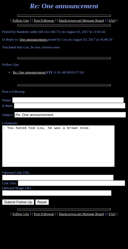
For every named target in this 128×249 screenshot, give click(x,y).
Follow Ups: (11, 65)
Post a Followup (13, 92)
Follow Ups (21, 20)
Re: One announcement (29, 72)
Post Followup (44, 20)
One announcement (33, 39)
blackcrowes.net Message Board (81, 20)
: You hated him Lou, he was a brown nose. (65, 150)
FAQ (112, 20)
